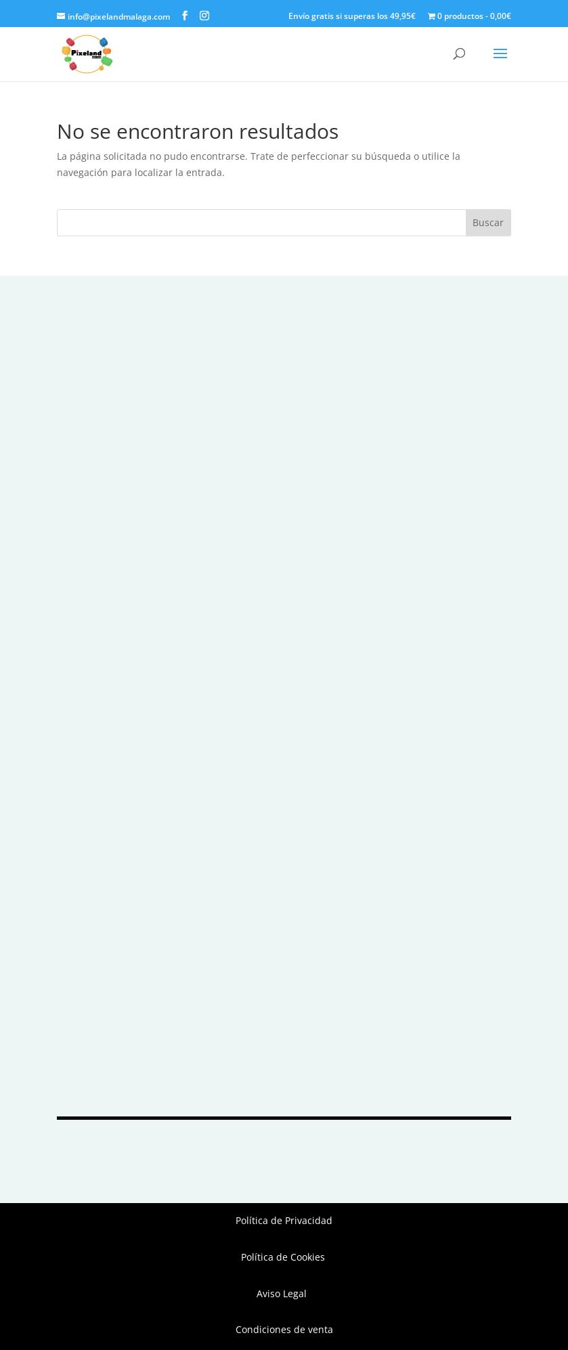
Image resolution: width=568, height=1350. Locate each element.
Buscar (488, 222)
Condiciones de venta (284, 1329)
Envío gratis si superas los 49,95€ (352, 17)
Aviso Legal (284, 1293)
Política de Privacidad (284, 1220)
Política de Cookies (284, 1256)
